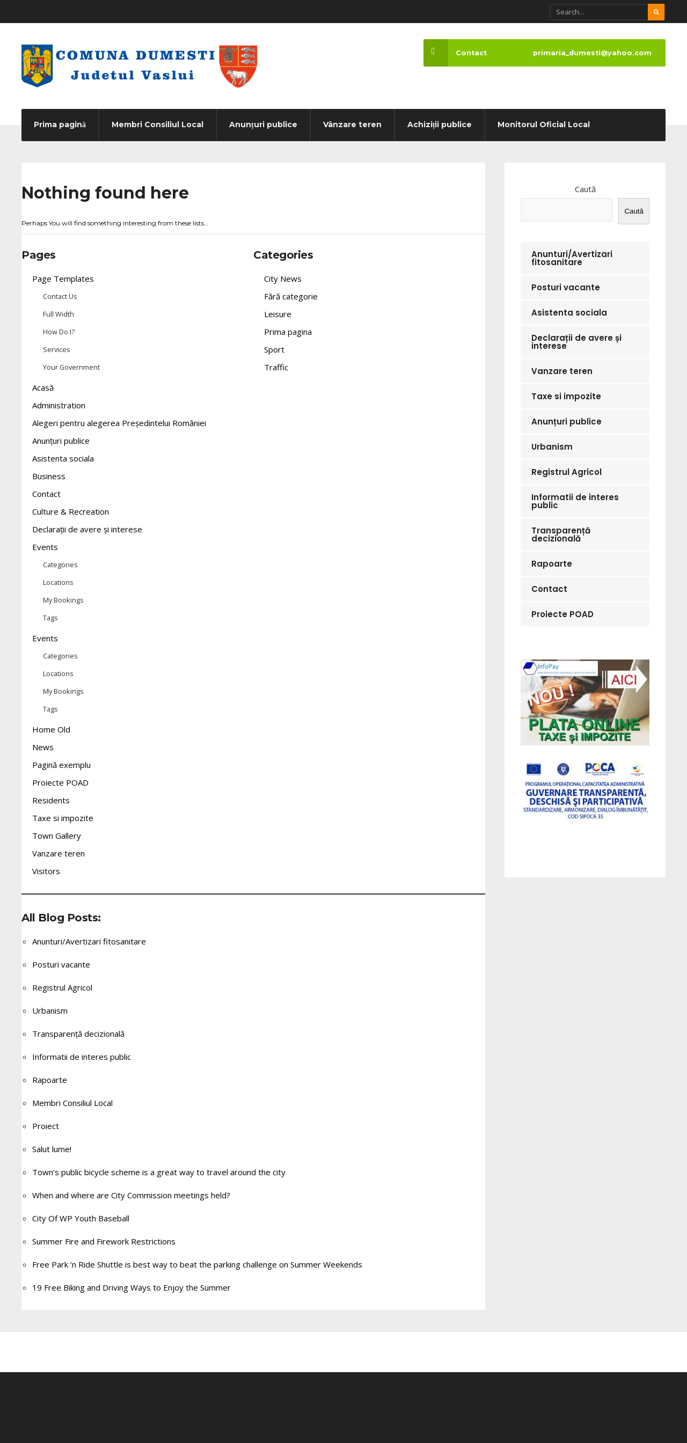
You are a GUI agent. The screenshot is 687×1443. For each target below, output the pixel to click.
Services (56, 349)
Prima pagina (288, 331)
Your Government (71, 367)
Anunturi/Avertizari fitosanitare (89, 941)
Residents (51, 800)
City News (283, 278)
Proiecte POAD (60, 782)
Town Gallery (56, 835)
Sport (274, 349)
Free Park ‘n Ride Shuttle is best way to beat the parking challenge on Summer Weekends (197, 1264)
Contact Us (60, 296)
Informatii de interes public (81, 1056)
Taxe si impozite (62, 817)
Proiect (45, 1125)
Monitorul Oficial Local (544, 124)
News (43, 747)
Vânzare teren (352, 124)
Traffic (276, 367)
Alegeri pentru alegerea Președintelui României (119, 422)
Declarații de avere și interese (87, 529)
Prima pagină (60, 124)
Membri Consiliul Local (157, 124)
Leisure (277, 314)
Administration (58, 405)
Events (45, 546)
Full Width (58, 314)
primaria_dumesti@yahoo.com (592, 53)
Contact (455, 53)
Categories (60, 564)
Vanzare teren (58, 853)
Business (48, 476)
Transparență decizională (78, 1033)
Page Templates (63, 278)
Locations (58, 582)
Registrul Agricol (62, 987)
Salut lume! (51, 1149)
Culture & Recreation (70, 511)
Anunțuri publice (263, 124)
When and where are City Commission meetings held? (131, 1195)
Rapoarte (49, 1079)
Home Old (51, 729)
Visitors (46, 871)
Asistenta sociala (63, 458)
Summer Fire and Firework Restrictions (104, 1241)
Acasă (43, 387)
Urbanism (50, 1010)
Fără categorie (291, 296)
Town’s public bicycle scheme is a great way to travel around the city (159, 1172)
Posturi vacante (61, 964)
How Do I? (59, 331)
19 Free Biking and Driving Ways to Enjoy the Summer (131, 1287)
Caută (585, 189)
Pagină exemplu (61, 764)
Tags (50, 617)
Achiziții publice (439, 124)
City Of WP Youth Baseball (80, 1218)
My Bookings (63, 600)
